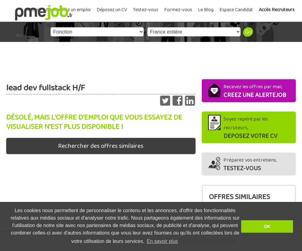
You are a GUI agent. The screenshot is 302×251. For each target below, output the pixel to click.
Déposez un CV (112, 10)
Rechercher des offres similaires (100, 146)
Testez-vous (145, 10)
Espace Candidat (236, 10)
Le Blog (206, 10)
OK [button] (267, 226)
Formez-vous (178, 10)
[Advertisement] (151, 59)
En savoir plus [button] (162, 241)
